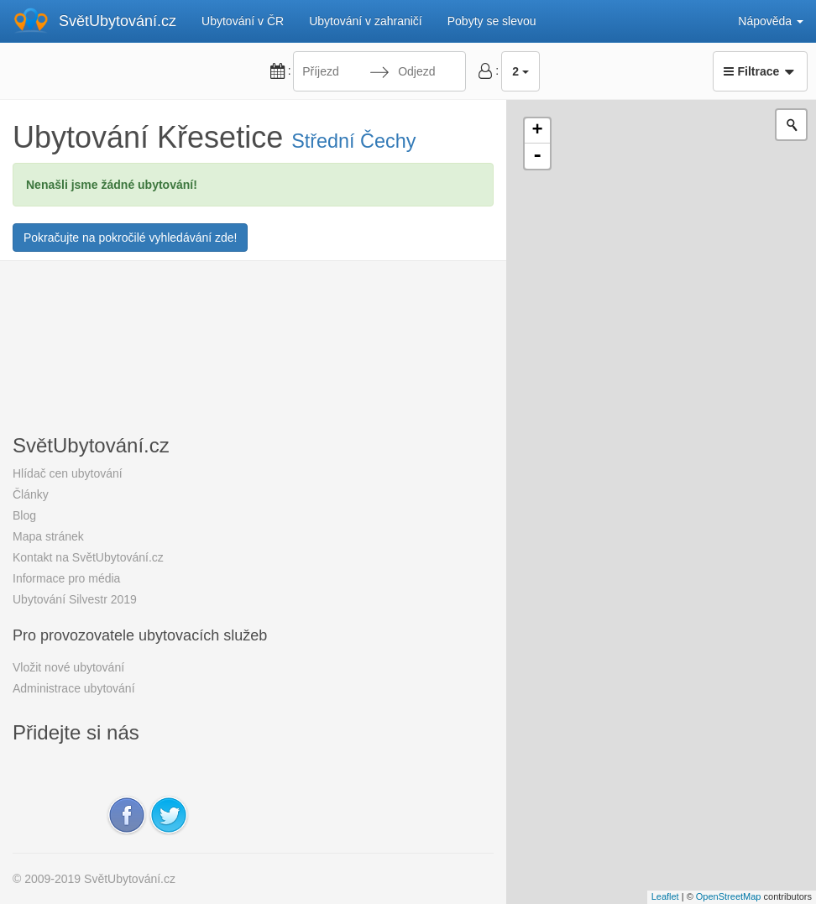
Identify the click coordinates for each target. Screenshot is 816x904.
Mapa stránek (48, 536)
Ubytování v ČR (242, 21)
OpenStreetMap (728, 896)
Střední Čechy (353, 141)
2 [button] (520, 71)
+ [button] (537, 131)
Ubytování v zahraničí (365, 21)
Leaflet (665, 896)
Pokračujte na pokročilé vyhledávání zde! (130, 237)
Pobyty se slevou (491, 21)
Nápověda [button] (770, 21)
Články (31, 494)
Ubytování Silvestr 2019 (75, 599)
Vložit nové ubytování (68, 667)
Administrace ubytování (74, 688)
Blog (24, 515)
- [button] (537, 156)
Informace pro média (66, 578)
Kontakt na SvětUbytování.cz (88, 557)
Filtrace (760, 71)
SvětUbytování (117, 21)
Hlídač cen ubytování (68, 473)
